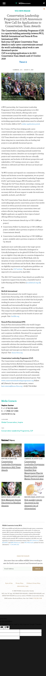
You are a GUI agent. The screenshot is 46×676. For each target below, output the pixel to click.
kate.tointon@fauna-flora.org (11, 386)
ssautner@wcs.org (8, 414)
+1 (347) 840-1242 (14, 544)
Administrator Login (22, 586)
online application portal (31, 124)
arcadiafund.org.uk (33, 283)
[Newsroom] (23, 2)
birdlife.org (15, 316)
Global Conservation (9, 422)
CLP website (17, 269)
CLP (31, 431)
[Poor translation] (7, 627)
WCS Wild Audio (29, 542)
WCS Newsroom (34, 540)
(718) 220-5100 (37, 598)
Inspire (20, 422)
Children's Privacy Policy (33, 583)
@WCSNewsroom (15, 542)
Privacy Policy (19, 583)
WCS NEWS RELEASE (22, 11)
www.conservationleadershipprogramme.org (17, 380)
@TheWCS (5, 542)
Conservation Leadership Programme (15, 431)
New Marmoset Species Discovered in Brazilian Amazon (11, 503)
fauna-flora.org (17, 353)
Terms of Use (9, 583)
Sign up (37, 568)
